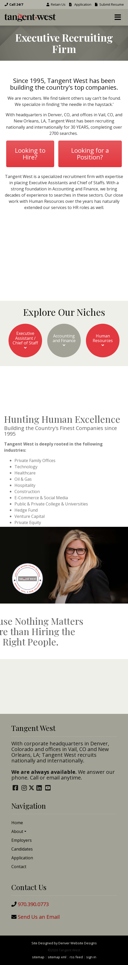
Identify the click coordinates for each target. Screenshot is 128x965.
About (17, 831)
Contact (18, 866)
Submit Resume (109, 4)
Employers (21, 840)
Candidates (22, 849)
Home (17, 822)
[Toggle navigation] (117, 17)
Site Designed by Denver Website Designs (64, 943)
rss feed (76, 957)
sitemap (38, 957)
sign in (91, 957)
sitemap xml (57, 957)
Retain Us (56, 4)
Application (79, 4)
